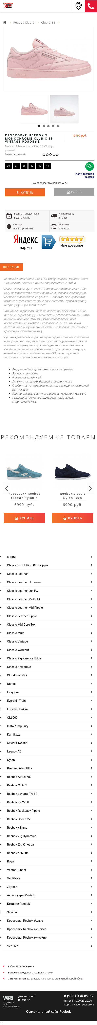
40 (39, 165)
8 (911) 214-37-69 (91, 6)
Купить (74, 192)
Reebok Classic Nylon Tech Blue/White (73, 498)
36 (8, 165)
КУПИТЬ (27, 192)
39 (32, 165)
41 (47, 165)
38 (24, 165)
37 (16, 165)
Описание (11, 267)
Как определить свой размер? (49, 183)
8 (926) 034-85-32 (79, 996)
